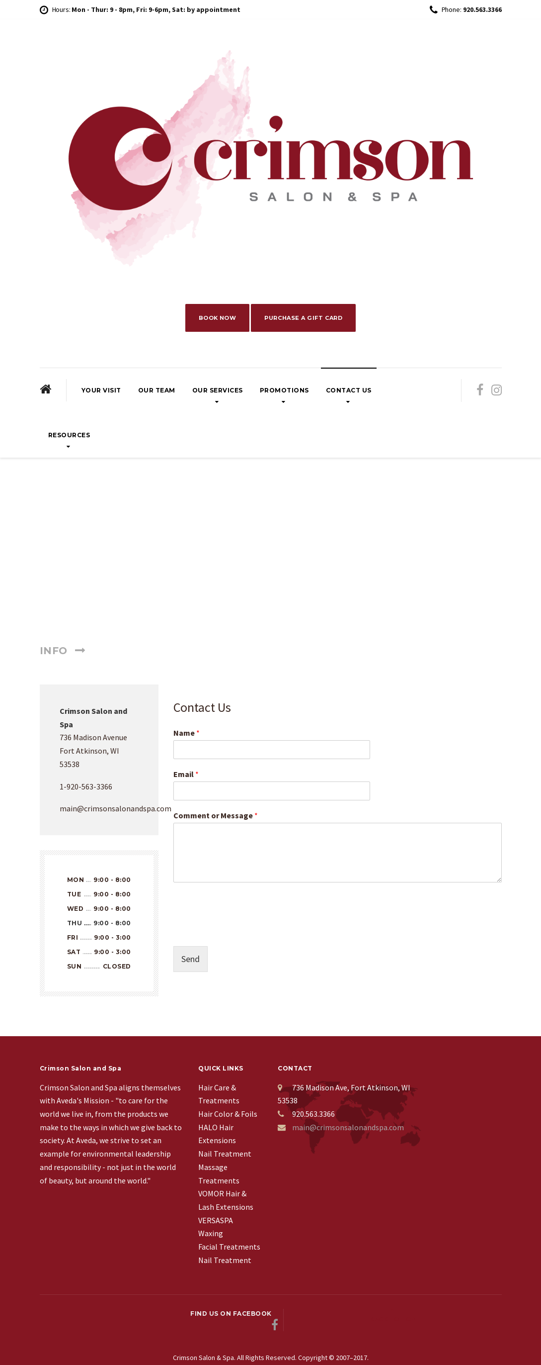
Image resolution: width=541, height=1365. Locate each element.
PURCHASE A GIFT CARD (306, 318)
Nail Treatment (224, 1156)
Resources (69, 437)
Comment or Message (215, 817)
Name (186, 735)
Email (186, 776)
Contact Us (349, 392)
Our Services (217, 392)
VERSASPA (215, 1222)
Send (190, 961)
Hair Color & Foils (227, 1116)
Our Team (156, 392)
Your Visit (101, 392)
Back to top (464, 1316)
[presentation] (248, 931)
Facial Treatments (229, 1249)
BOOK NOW (213, 318)
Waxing (210, 1236)
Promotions (284, 392)
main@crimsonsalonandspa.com (348, 1129)
